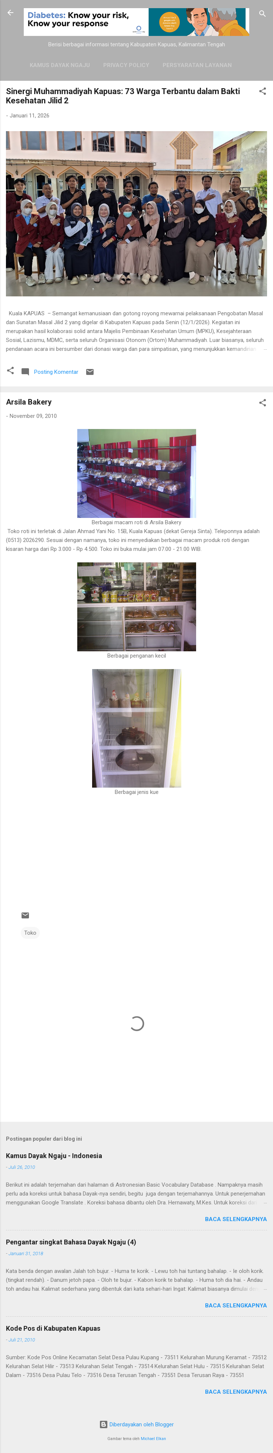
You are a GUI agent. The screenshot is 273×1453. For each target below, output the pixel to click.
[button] (262, 92)
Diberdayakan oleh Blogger (136, 1424)
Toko (30, 933)
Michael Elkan (153, 1438)
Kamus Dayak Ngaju (60, 65)
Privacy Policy (126, 65)
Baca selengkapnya (236, 1219)
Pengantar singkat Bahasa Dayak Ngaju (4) (71, 1242)
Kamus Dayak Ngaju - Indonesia (54, 1156)
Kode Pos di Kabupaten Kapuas (53, 1328)
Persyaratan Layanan (197, 65)
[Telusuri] (262, 15)
